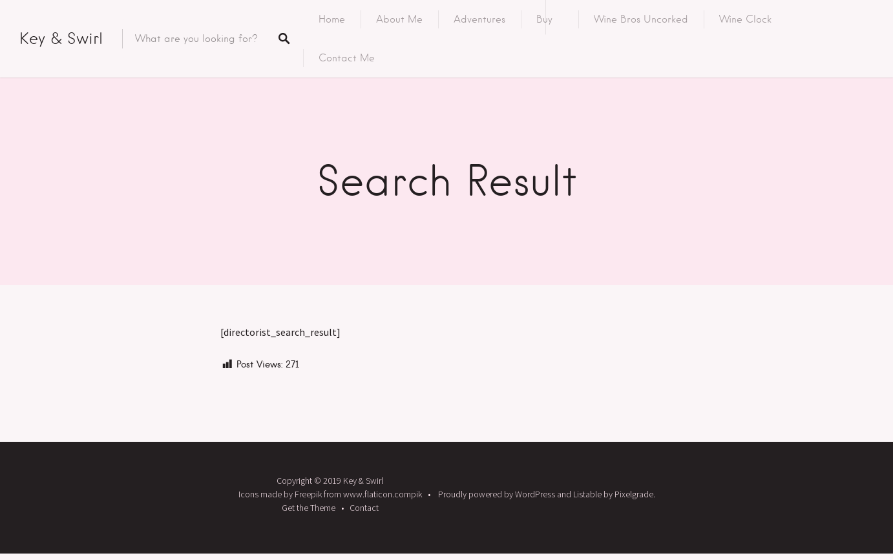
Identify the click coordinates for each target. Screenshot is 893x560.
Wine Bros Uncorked (641, 19)
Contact (364, 507)
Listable (587, 494)
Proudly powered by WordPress (496, 494)
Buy (544, 19)
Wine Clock (745, 19)
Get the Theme (308, 507)
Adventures (479, 19)
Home (332, 19)
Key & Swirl (61, 38)
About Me (399, 19)
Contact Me (347, 58)
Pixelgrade (634, 494)
